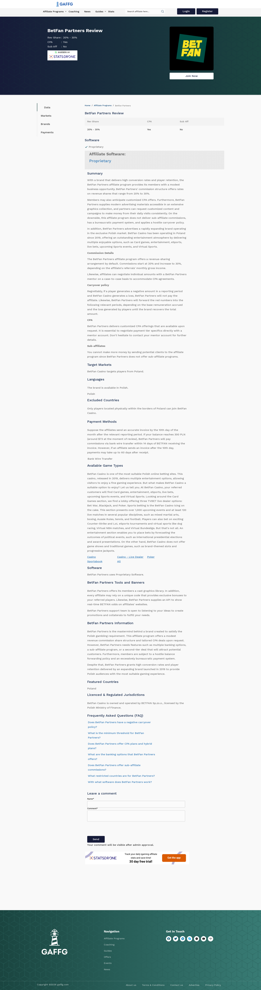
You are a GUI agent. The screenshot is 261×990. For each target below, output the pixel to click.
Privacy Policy (213, 985)
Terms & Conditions (153, 985)
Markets (46, 115)
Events (108, 963)
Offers (107, 957)
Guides (99, 11)
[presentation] (112, 829)
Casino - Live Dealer (130, 556)
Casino (91, 556)
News (87, 11)
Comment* (92, 809)
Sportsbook (94, 561)
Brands (45, 124)
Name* (90, 799)
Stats (111, 11)
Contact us (176, 985)
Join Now (191, 76)
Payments (47, 132)
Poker (151, 556)
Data (44, 107)
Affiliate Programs (53, 11)
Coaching (74, 11)
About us (131, 985)
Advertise (194, 985)
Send (96, 839)
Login (186, 11)
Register (207, 11)
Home (87, 105)
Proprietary (100, 161)
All (119, 561)
